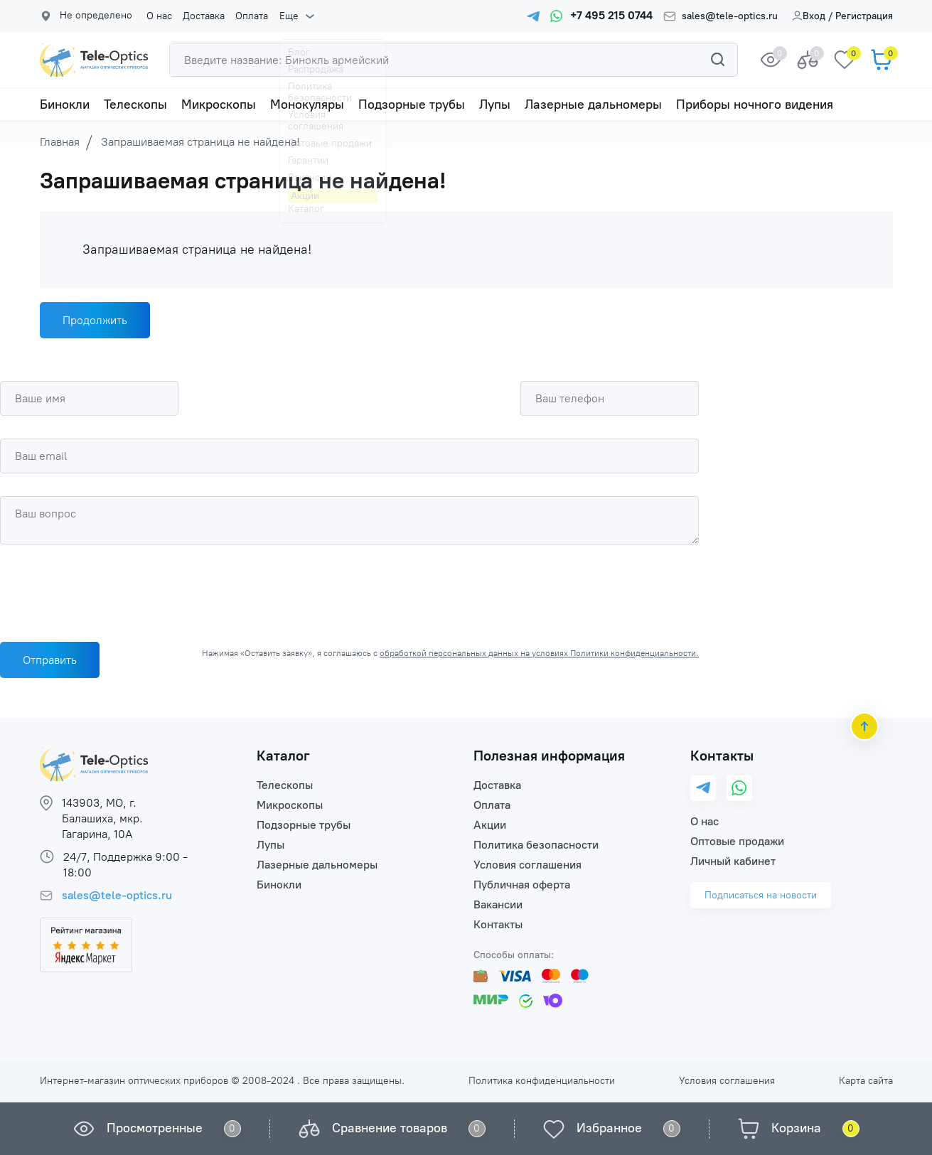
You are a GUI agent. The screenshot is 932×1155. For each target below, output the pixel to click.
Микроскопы (218, 104)
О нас (159, 16)
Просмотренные (155, 1128)
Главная (60, 142)
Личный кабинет (733, 861)
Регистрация (864, 16)
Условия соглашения (527, 864)
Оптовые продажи (737, 841)
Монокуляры (307, 104)
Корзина (796, 1128)
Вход (808, 16)
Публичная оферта (521, 884)
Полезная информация (549, 755)
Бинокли (65, 104)
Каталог (283, 755)
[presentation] (108, 589)
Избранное (609, 1128)
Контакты (498, 924)
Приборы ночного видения (754, 104)
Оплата (251, 16)
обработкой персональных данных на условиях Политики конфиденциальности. (539, 653)
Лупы (494, 104)
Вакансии (498, 904)
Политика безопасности (536, 845)
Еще (288, 16)
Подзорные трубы (411, 104)
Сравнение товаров (389, 1128)
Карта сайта (866, 1081)
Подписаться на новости (761, 895)
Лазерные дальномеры (593, 104)
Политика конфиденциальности (541, 1081)
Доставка (204, 16)
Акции (489, 825)
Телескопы (135, 104)
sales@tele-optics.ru (730, 16)
